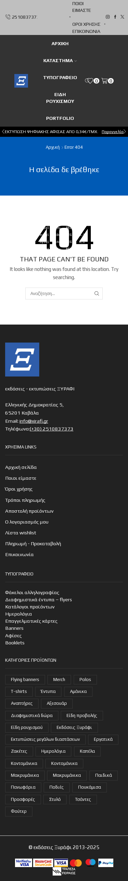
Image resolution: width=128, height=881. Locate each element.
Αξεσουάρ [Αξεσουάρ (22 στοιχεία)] (57, 703)
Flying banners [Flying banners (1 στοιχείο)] (25, 679)
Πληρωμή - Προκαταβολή (33, 543)
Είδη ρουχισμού (60, 98)
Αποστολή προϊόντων (29, 511)
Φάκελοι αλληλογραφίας (32, 592)
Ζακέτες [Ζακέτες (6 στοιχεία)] (19, 751)
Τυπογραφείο (60, 77)
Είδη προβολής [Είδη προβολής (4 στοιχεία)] (82, 715)
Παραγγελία (113, 131)
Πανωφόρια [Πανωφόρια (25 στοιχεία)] (23, 787)
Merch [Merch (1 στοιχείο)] (59, 679)
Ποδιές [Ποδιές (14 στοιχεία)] (56, 787)
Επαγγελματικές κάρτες (31, 621)
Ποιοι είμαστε (81, 7)
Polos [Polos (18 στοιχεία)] (85, 679)
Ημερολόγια (18, 614)
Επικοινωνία (86, 31)
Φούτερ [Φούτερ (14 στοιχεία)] (19, 811)
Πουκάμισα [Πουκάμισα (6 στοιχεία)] (89, 787)
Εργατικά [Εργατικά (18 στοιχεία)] (103, 739)
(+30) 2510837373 (51, 429)
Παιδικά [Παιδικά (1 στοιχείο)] (103, 775)
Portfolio (60, 118)
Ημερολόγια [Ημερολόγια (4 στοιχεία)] (53, 751)
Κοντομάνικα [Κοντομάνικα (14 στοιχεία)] (64, 763)
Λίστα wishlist (20, 532)
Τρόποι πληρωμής (25, 500)
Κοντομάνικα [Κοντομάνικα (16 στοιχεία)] (24, 763)
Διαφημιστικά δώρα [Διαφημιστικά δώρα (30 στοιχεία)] (32, 715)
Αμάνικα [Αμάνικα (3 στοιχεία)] (78, 691)
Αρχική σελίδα (21, 467)
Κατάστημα (60, 60)
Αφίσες (13, 635)
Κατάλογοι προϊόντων (30, 606)
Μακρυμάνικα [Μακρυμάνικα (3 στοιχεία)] (67, 775)
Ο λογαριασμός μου (26, 522)
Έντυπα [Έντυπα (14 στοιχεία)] (48, 691)
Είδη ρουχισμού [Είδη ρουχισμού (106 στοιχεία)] (27, 727)
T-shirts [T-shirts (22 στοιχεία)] (19, 691)
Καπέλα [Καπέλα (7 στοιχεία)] (87, 751)
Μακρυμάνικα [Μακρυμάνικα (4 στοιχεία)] (25, 775)
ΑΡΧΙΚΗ (60, 43)
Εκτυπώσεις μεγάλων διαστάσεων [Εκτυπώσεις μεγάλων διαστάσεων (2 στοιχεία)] (45, 739)
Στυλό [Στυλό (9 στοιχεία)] (55, 799)
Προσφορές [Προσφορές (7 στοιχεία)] (23, 799)
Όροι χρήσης (86, 24)
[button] (3, 132)
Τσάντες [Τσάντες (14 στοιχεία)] (83, 799)
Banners (14, 628)
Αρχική (53, 147)
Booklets (15, 642)
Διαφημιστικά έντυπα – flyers (38, 599)
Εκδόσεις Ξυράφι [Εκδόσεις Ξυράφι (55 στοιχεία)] (74, 727)
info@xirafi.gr (33, 421)
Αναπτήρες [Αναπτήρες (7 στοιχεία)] (22, 703)
